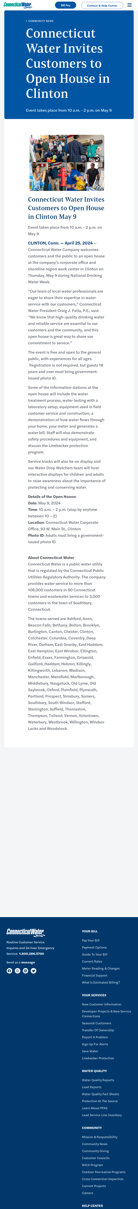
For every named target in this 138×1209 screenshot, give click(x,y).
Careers (87, 1193)
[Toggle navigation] (129, 4)
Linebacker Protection (98, 1058)
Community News (94, 1144)
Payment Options (94, 947)
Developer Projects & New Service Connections (106, 1013)
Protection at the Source (100, 1101)
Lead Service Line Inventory (102, 1115)
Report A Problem (95, 1037)
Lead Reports (91, 1087)
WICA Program (92, 1165)
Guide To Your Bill (94, 954)
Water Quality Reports (98, 1080)
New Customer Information (101, 1004)
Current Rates (92, 961)
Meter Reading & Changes (101, 968)
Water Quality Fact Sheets (100, 1094)
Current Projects (94, 1186)
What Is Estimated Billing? (101, 982)
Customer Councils (95, 1158)
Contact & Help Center (102, 5)
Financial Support (94, 975)
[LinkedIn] (26, 971)
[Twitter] (33, 971)
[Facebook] (9, 971)
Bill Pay (65, 5)
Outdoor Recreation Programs (103, 1172)
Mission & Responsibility (99, 1137)
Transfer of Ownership (98, 1030)
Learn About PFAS (94, 1108)
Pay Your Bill (91, 940)
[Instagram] (17, 971)
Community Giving (95, 1151)
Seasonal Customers (96, 1023)
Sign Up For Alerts (95, 1044)
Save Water (90, 1051)
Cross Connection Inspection (102, 1179)
